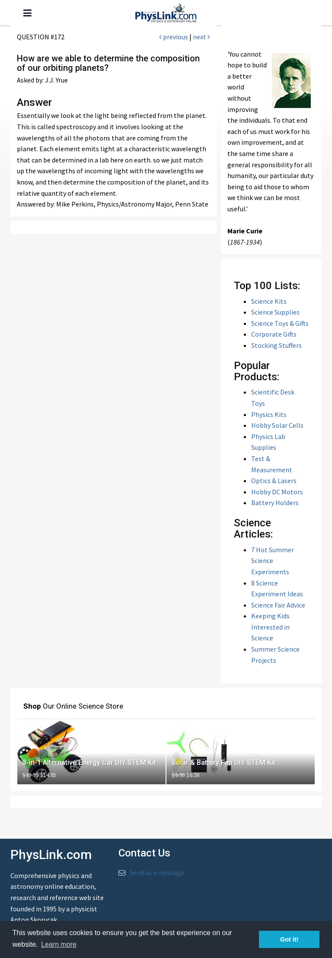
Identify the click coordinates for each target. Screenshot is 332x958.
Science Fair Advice (278, 605)
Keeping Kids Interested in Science (270, 626)
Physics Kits (269, 414)
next (201, 36)
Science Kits (269, 301)
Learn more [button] (59, 944)
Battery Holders (275, 502)
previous (173, 36)
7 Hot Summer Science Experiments (272, 560)
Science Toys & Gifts (280, 323)
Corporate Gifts (274, 334)
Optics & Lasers (274, 480)
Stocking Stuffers (276, 345)
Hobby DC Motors (277, 491)
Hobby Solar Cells (277, 425)
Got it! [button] (289, 939)
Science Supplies (275, 312)
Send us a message (157, 872)
